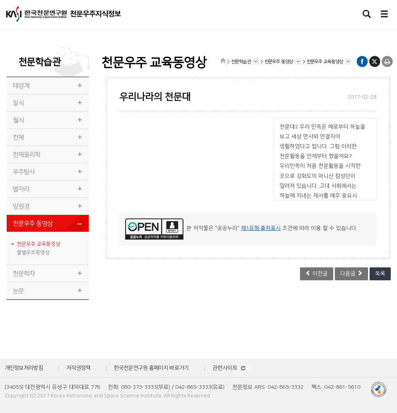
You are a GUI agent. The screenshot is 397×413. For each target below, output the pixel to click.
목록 (380, 274)
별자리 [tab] (21, 189)
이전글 (316, 273)
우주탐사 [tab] (24, 171)
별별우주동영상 (33, 252)
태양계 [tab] (21, 85)
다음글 (351, 273)
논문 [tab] (18, 290)
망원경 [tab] (21, 206)
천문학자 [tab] (24, 273)
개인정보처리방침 (24, 368)
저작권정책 (78, 368)
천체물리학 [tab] (27, 154)
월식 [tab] (18, 120)
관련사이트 (232, 368)
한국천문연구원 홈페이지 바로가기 (151, 368)
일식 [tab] (18, 102)
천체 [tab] (18, 137)
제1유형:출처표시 (261, 228)
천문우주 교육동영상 (38, 244)
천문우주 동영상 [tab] (33, 223)
